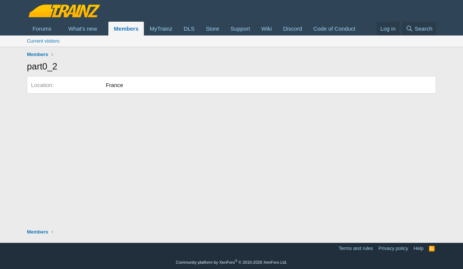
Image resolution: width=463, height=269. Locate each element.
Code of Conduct (334, 28)
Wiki (266, 28)
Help (419, 248)
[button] (57, 28)
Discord (292, 28)
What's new (82, 28)
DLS (189, 28)
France (114, 85)
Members (126, 28)
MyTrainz (160, 28)
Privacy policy (393, 248)
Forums (42, 28)
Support (240, 28)
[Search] (419, 28)
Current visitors (43, 41)
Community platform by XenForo (231, 262)
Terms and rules (356, 248)
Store (212, 28)
